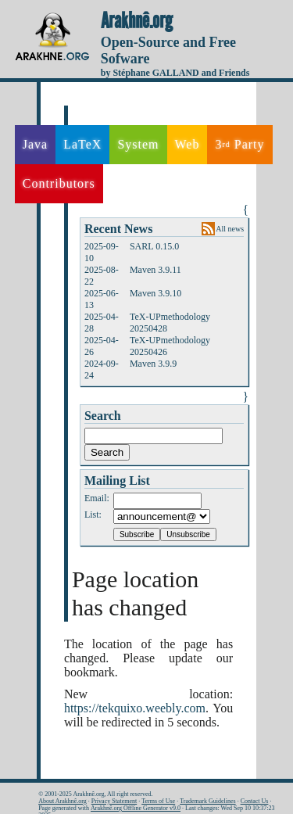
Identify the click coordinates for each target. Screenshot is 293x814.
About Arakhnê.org (62, 801)
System (138, 144)
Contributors (59, 183)
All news (230, 228)
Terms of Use (158, 801)
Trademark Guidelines (207, 801)
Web (187, 144)
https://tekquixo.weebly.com (134, 708)
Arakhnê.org (137, 21)
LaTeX (82, 144)
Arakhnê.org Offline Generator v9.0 (135, 808)
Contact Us (255, 801)
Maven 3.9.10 (155, 293)
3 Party (239, 144)
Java (35, 144)
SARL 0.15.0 (154, 246)
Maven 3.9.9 (153, 363)
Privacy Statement (114, 801)
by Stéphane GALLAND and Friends (175, 72)
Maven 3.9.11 (155, 269)
